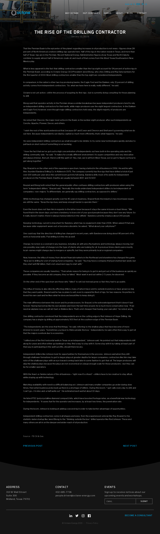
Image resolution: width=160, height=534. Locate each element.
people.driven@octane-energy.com (75, 495)
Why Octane (72, 13)
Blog (130, 13)
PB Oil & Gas (38, 436)
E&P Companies (91, 13)
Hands (107, 13)
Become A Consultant (138, 515)
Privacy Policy (92, 523)
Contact (142, 13)
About (119, 13)
